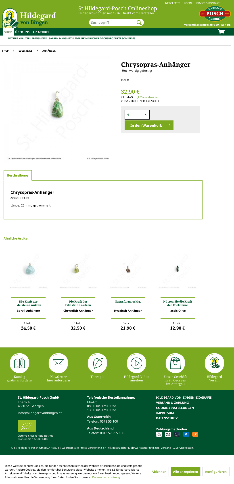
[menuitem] (117, 3)
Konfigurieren (216, 471)
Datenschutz (167, 418)
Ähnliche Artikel (16, 238)
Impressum (165, 413)
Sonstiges (128, 38)
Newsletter (172, 3)
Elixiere (13, 38)
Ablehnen (159, 471)
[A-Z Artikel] (41, 32)
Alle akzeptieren (185, 471)
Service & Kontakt (207, 3)
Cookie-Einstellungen (175, 408)
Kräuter (24, 38)
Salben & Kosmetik (61, 38)
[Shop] (8, 32)
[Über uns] (22, 32)
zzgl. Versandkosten (146, 97)
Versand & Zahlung (172, 402)
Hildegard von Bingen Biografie (184, 397)
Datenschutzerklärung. (106, 477)
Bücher (94, 38)
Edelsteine (82, 38)
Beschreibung (17, 175)
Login (188, 3)
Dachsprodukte (110, 38)
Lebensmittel (39, 38)
